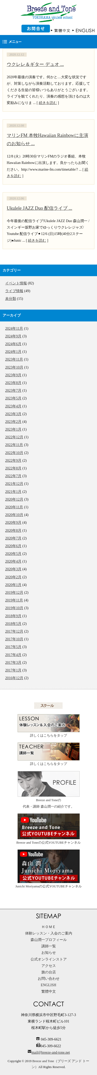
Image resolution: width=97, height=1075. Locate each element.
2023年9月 (13, 375)
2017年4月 (13, 655)
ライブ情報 (14, 291)
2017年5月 (13, 647)
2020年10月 (14, 515)
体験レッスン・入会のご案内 (48, 933)
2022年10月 (14, 453)
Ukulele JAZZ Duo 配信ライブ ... (39, 208)
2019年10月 (14, 608)
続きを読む (48, 103)
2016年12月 (14, 678)
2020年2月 (13, 577)
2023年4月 (13, 406)
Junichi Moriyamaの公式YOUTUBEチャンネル (48, 869)
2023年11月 (14, 359)
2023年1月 (13, 429)
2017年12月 (14, 631)
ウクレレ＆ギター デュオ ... (35, 64)
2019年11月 (14, 600)
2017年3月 (13, 663)
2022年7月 (13, 476)
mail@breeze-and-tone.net (51, 1052)
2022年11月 (14, 445)
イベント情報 (16, 283)
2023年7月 (13, 390)
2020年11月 (14, 507)
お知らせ (48, 953)
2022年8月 (13, 468)
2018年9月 (13, 616)
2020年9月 (13, 523)
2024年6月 (13, 344)
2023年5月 (13, 398)
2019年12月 (14, 593)
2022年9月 (13, 460)
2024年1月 (13, 352)
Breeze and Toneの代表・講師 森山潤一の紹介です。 (49, 789)
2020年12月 (14, 499)
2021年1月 (13, 492)
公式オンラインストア (49, 959)
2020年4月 (13, 561)
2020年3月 (13, 569)
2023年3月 (13, 414)
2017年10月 (14, 639)
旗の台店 (48, 972)
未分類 (10, 299)
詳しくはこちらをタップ (49, 725)
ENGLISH (48, 985)
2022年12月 (14, 437)
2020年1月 (13, 585)
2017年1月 (13, 670)
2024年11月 (14, 328)
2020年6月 (13, 546)
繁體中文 (48, 991)
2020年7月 (13, 538)
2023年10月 (14, 367)
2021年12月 (14, 484)
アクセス (48, 966)
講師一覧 (48, 946)
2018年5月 (13, 624)
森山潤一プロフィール (49, 940)
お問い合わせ (48, 979)
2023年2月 (13, 422)
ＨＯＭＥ (48, 927)
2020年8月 (13, 530)
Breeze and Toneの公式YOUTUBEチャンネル (48, 829)
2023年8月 (13, 383)
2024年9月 (13, 336)
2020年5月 (13, 554)
